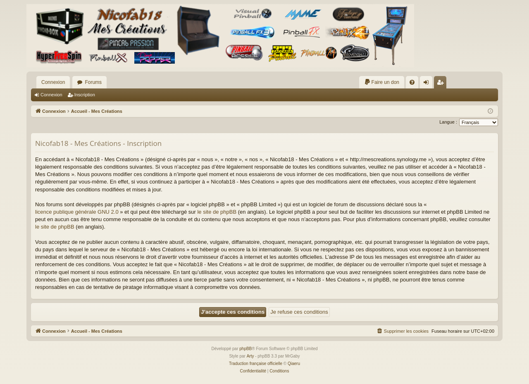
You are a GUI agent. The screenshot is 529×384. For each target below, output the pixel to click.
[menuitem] (381, 82)
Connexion (53, 82)
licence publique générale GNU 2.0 (77, 212)
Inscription (84, 94)
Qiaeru (294, 363)
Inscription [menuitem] (442, 83)
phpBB (245, 348)
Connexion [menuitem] (428, 83)
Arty (250, 356)
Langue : (448, 121)
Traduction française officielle (255, 363)
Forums (93, 82)
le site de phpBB (216, 212)
